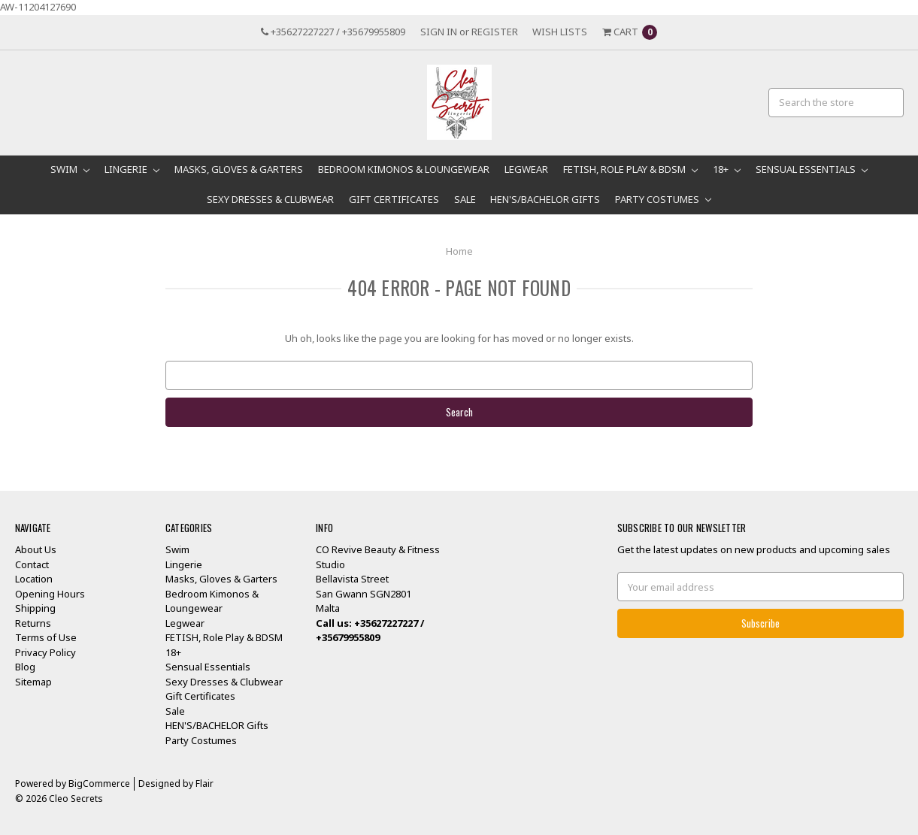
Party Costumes (663, 199)
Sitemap (33, 681)
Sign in (438, 31)
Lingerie (132, 169)
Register (494, 31)
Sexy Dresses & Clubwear (270, 199)
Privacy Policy (45, 652)
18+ (727, 169)
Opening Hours (50, 594)
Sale (465, 199)
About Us (35, 549)
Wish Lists (559, 31)
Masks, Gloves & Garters (238, 169)
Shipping (35, 608)
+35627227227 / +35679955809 (333, 31)
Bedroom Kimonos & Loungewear (403, 169)
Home (459, 251)
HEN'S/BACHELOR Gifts (545, 199)
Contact (32, 564)
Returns (33, 623)
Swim (69, 169)
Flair (204, 783)
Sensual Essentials (812, 169)
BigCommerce (99, 783)
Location (34, 578)
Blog (25, 666)
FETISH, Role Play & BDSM (630, 169)
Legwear (526, 169)
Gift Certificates (394, 199)
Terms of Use (46, 637)
